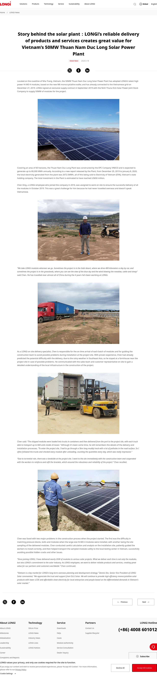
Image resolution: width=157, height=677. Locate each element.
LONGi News (14, 12)
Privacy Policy (20, 669)
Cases (59, 630)
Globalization (5, 630)
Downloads (61, 621)
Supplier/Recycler (92, 625)
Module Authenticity (65, 635)
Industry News (34, 630)
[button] (134, 4)
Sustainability (5, 640)
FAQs (59, 625)
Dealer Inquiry (62, 645)
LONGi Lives (33, 635)
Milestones (4, 625)
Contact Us (89, 621)
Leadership (4, 635)
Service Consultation (65, 640)
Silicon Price (33, 621)
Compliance (4, 655)
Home (2, 12)
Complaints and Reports (9, 650)
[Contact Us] (153, 646)
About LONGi (5, 621)
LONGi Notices (34, 640)
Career (2, 645)
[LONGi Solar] (5, 4)
